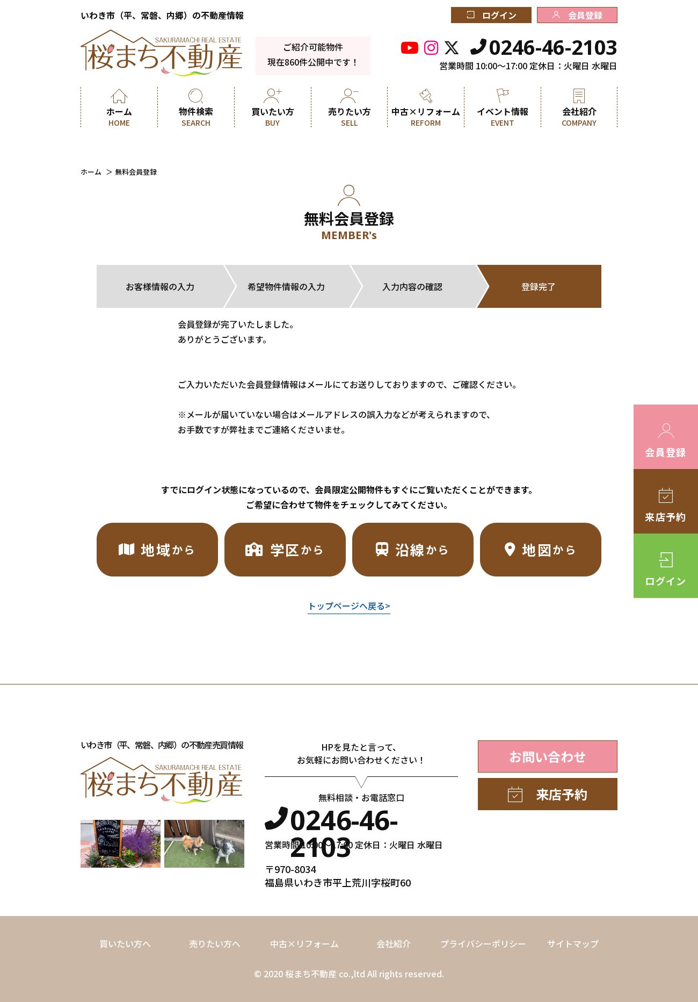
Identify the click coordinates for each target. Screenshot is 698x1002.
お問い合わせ (547, 756)
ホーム (91, 172)
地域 (157, 549)
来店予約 (547, 793)
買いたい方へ (125, 943)
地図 (541, 549)
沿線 (413, 549)
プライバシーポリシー (483, 943)
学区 (285, 549)
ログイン (491, 15)
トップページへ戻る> (349, 605)
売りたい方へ (215, 943)
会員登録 (577, 15)
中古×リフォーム (304, 943)
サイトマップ (573, 943)
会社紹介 (393, 943)
